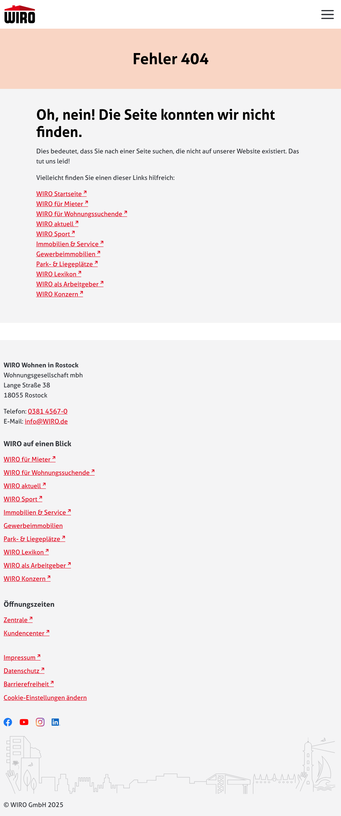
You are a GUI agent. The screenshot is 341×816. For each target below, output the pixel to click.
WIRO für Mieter (59, 203)
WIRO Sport (53, 233)
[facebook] (12, 722)
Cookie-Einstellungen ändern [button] (45, 697)
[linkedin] (60, 722)
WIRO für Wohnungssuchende (79, 213)
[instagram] (44, 722)
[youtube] (28, 722)
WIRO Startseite (59, 193)
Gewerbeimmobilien (65, 253)
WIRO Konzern (57, 294)
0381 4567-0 (47, 411)
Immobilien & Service (67, 243)
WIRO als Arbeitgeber (67, 284)
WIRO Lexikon (56, 273)
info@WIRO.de (46, 421)
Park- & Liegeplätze (64, 263)
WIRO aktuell (55, 223)
